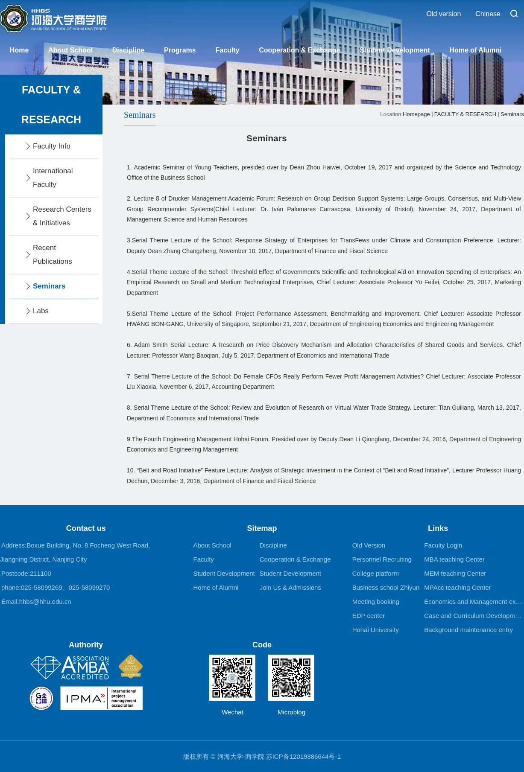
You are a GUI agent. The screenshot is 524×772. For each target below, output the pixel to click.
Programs (180, 50)
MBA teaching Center (454, 559)
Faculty (227, 50)
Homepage (416, 114)
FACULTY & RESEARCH (465, 114)
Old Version (369, 545)
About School (70, 50)
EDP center (368, 615)
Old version (443, 13)
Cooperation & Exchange (299, 50)
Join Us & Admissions (290, 587)
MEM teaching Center (455, 573)
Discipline (128, 50)
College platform (375, 573)
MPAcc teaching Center (457, 587)
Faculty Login (443, 545)
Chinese (488, 13)
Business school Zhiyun (386, 587)
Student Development (395, 50)
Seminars (512, 114)
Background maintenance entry (468, 629)
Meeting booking (375, 601)
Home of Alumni (475, 50)
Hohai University (375, 629)
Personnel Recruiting (382, 559)
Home (19, 50)
